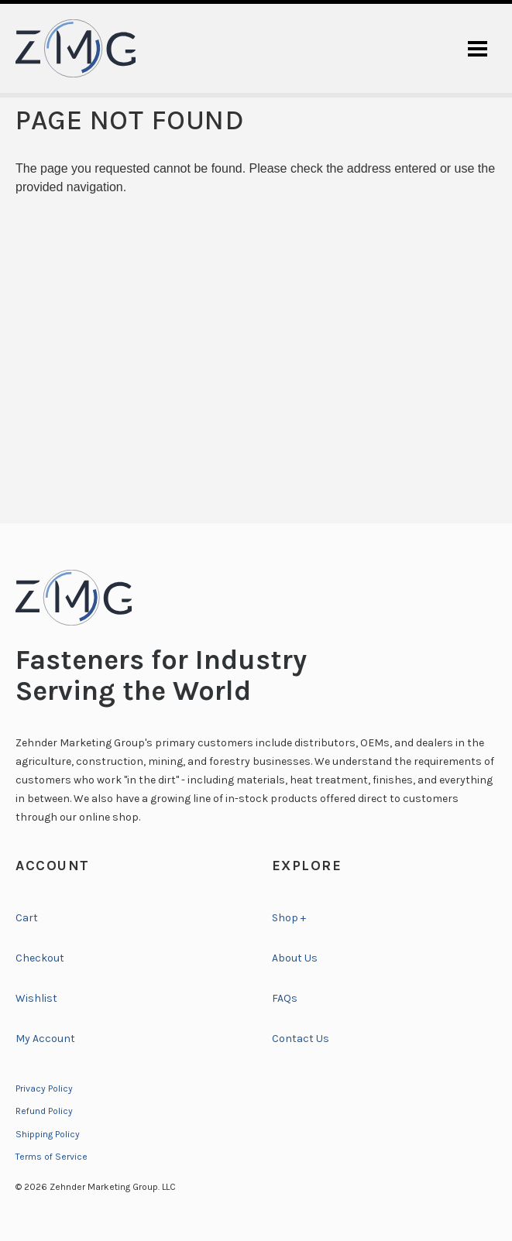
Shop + (289, 917)
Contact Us (300, 1038)
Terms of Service (51, 1156)
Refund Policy (44, 1111)
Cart (26, 917)
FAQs (284, 998)
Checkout (39, 958)
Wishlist (36, 998)
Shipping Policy (47, 1134)
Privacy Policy (44, 1088)
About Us (295, 958)
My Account (45, 1038)
